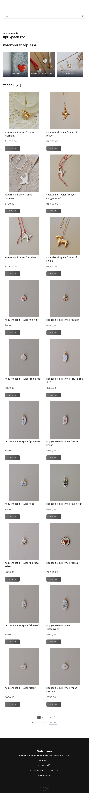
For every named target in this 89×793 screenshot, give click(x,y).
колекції (44, 765)
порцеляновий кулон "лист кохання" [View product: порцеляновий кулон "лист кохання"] (61, 690)
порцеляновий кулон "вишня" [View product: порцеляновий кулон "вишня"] (63, 319)
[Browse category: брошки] (15, 64)
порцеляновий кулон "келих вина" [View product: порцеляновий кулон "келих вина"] (62, 443)
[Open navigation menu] (83, 6)
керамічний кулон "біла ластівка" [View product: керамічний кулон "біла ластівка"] (18, 196)
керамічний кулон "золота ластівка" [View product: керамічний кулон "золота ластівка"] (20, 134)
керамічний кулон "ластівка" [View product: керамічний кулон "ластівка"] (21, 257)
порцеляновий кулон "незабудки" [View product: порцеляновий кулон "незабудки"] (58, 627)
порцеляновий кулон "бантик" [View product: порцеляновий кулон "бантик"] (22, 319)
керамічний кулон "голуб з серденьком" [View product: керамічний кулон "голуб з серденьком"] (61, 196)
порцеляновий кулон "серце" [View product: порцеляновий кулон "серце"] (63, 563)
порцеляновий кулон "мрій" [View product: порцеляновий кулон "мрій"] (20, 688)
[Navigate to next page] (54, 717)
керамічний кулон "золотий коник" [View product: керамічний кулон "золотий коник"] (62, 259)
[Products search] (44, 16)
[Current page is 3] (47, 717)
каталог (44, 760)
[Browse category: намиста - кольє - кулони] (42, 64)
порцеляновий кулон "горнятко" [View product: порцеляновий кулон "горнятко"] (23, 378)
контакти (44, 775)
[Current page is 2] (43, 717)
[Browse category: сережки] (70, 64)
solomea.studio (11, 33)
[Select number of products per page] (53, 723)
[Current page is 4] (51, 717)
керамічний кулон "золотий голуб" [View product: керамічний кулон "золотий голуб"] (62, 134)
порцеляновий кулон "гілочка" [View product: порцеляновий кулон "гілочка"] (22, 625)
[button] (83, 16)
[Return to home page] (7, 7)
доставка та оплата (44, 770)
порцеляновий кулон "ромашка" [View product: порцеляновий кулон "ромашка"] (23, 441)
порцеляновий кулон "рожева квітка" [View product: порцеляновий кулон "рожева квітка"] (22, 565)
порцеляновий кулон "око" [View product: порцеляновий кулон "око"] (20, 503)
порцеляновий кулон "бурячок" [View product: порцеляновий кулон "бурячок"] (64, 503)
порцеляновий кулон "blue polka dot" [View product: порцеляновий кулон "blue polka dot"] (65, 380)
